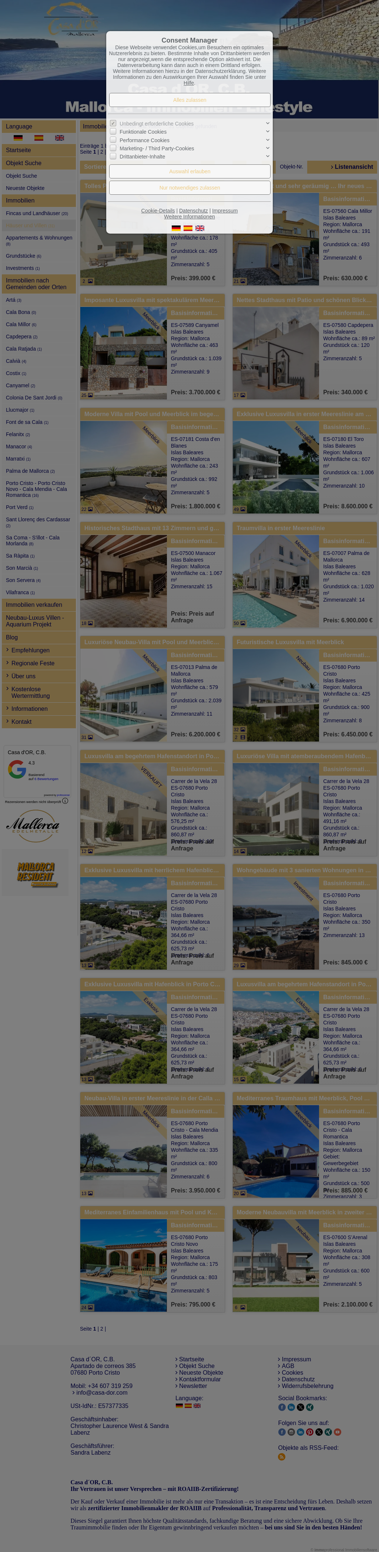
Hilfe (189, 83)
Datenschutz (193, 211)
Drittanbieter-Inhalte (142, 157)
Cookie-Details (158, 211)
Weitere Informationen (189, 217)
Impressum (225, 211)
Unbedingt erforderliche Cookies (157, 124)
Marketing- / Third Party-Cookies (157, 148)
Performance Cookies (145, 140)
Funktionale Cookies (143, 132)
